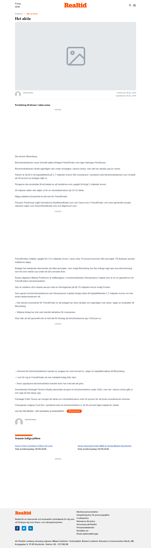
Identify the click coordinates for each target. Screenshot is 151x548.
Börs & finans (32, 14)
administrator (30, 419)
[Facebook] (17, 528)
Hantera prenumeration (87, 512)
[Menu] (134, 5)
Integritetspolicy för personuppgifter (93, 515)
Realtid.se (19, 14)
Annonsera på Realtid (87, 524)
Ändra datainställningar (87, 534)
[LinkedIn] (30, 528)
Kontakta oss (82, 530)
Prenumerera (74, 411)
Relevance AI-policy (86, 521)
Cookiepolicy (83, 518)
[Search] (130, 5)
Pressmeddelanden (85, 527)
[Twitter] (24, 528)
